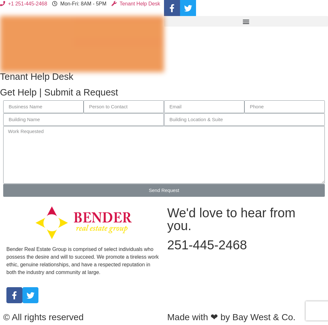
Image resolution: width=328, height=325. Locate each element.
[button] (246, 21)
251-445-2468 (207, 245)
